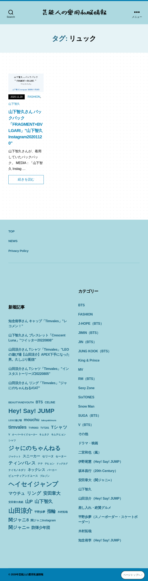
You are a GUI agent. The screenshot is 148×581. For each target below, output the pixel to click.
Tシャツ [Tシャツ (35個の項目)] (59, 427)
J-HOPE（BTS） (91, 323)
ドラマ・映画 (88, 443)
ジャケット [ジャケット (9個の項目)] (14, 456)
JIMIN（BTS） (89, 333)
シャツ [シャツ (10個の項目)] (12, 440)
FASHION (34, 96)
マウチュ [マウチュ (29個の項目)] (16, 493)
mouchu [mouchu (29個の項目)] (31, 419)
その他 (83, 434)
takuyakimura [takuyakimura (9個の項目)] (48, 420)
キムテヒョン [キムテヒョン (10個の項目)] (58, 434)
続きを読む (26, 179)
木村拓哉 (84, 531)
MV (80, 369)
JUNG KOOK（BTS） (94, 351)
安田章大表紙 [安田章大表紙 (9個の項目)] (15, 502)
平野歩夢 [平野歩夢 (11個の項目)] (39, 511)
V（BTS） (86, 425)
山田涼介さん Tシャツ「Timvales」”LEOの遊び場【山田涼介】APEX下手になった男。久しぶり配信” (38, 354)
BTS (81, 305)
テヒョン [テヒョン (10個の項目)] (49, 463)
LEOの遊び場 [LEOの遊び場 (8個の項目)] (15, 420)
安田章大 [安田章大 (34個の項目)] (51, 493)
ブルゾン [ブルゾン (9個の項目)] (45, 476)
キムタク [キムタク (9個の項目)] (44, 434)
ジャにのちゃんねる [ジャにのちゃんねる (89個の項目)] (34, 448)
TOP (11, 231)
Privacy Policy (18, 251)
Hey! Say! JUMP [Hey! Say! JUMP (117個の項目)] (31, 410)
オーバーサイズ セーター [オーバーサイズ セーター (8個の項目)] (24, 434)
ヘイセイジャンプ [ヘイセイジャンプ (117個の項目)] (33, 484)
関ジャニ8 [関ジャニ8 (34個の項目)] (18, 519)
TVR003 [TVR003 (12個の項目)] (33, 427)
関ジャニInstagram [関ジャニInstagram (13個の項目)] (43, 520)
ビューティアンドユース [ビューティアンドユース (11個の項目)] (23, 475)
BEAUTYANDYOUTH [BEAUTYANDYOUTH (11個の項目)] (21, 402)
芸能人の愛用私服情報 (31, 574)
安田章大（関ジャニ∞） (96, 480)
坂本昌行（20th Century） (98, 471)
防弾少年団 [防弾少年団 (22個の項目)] (40, 528)
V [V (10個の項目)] (9, 434)
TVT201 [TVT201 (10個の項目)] (44, 427)
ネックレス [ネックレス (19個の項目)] (36, 470)
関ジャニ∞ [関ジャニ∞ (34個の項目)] (18, 527)
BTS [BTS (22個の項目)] (39, 402)
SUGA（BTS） (89, 415)
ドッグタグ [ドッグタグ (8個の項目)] (62, 463)
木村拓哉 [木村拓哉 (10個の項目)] (62, 511)
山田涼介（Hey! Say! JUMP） (100, 498)
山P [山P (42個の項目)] (29, 501)
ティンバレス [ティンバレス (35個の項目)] (22, 462)
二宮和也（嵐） (89, 452)
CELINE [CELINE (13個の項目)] (50, 402)
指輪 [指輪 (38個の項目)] (51, 511)
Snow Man (86, 406)
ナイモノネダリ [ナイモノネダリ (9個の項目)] (17, 470)
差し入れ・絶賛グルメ (94, 507)
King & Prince (89, 360)
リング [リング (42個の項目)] (34, 493)
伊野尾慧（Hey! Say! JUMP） (100, 461)
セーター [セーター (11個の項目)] (60, 456)
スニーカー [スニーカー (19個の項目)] (31, 456)
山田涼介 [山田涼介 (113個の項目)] (20, 510)
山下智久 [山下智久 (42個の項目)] (44, 501)
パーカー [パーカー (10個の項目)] (52, 470)
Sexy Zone (86, 388)
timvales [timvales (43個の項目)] (17, 427)
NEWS (12, 241)
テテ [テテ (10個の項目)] (40, 463)
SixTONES (86, 397)
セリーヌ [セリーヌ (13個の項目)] (48, 456)
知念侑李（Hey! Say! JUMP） (100, 540)
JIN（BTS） (87, 342)
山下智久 (14, 103)
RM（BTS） (87, 379)
